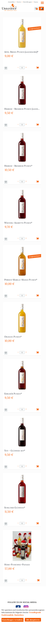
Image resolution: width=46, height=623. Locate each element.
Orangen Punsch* (13, 336)
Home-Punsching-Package (17, 564)
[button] (36, 8)
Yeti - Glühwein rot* (14, 450)
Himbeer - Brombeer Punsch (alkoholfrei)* (22, 109)
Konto (19, 2)
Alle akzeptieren (33, 620)
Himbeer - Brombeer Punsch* (18, 165)
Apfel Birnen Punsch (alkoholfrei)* (21, 52)
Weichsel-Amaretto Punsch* (18, 222)
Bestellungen (27, 2)
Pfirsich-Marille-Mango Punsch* (20, 279)
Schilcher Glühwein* (14, 507)
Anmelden (11, 2)
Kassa (36, 2)
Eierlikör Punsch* (13, 393)
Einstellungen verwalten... (13, 620)
